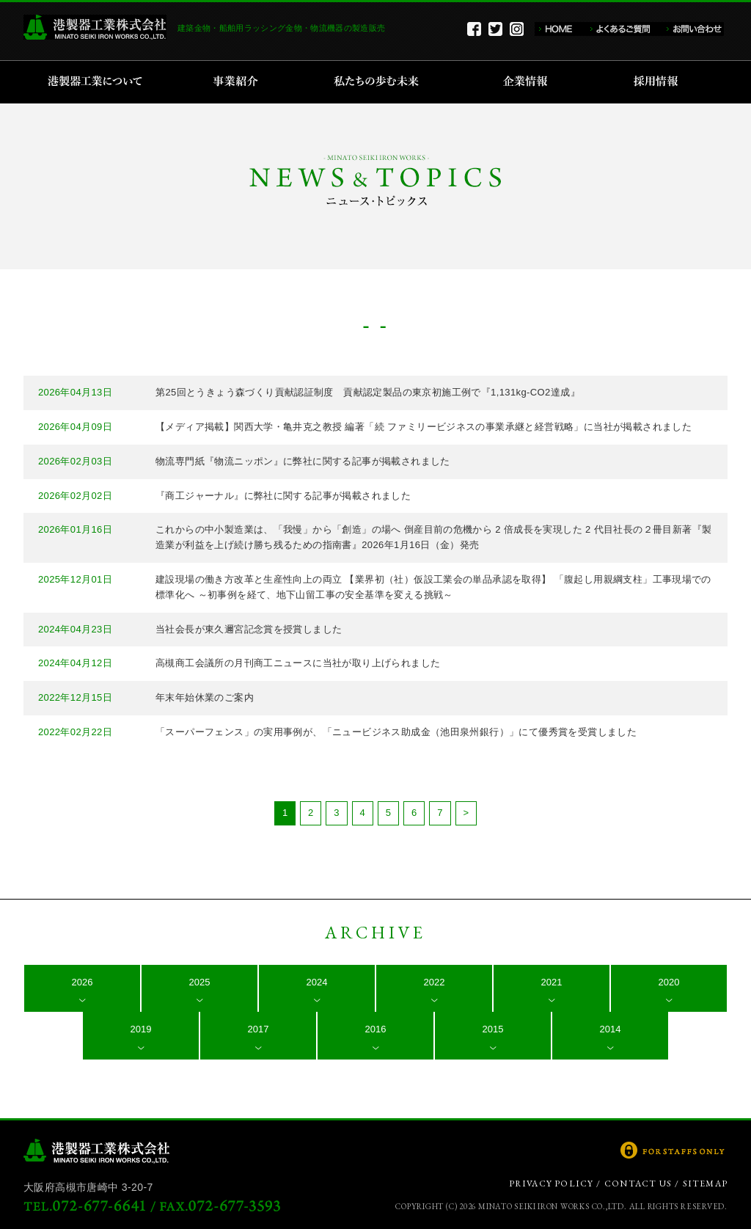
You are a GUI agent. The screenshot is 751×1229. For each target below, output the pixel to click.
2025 (199, 982)
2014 (610, 1029)
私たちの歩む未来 (381, 82)
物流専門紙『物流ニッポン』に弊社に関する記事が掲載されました (302, 461)
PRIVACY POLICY (551, 1183)
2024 (317, 982)
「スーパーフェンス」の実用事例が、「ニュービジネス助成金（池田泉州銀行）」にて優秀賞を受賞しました (396, 731)
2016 (376, 1029)
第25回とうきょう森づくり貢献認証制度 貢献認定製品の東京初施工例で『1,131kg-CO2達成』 (367, 392)
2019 (141, 1029)
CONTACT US (638, 1183)
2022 (434, 982)
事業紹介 (237, 82)
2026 (82, 982)
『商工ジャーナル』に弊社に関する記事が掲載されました (283, 495)
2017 (258, 1029)
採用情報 (660, 82)
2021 (552, 982)
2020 (669, 982)
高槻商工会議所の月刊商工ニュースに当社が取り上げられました (297, 662)
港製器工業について (100, 82)
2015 (493, 1029)
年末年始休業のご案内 (204, 697)
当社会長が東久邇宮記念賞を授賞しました (248, 629)
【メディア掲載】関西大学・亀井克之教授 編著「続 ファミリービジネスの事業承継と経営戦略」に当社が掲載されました (423, 426)
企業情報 (528, 82)
